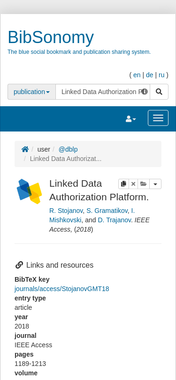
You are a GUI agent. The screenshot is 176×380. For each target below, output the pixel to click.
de (149, 75)
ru (161, 75)
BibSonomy (51, 37)
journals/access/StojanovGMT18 (62, 288)
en (137, 75)
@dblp (68, 149)
